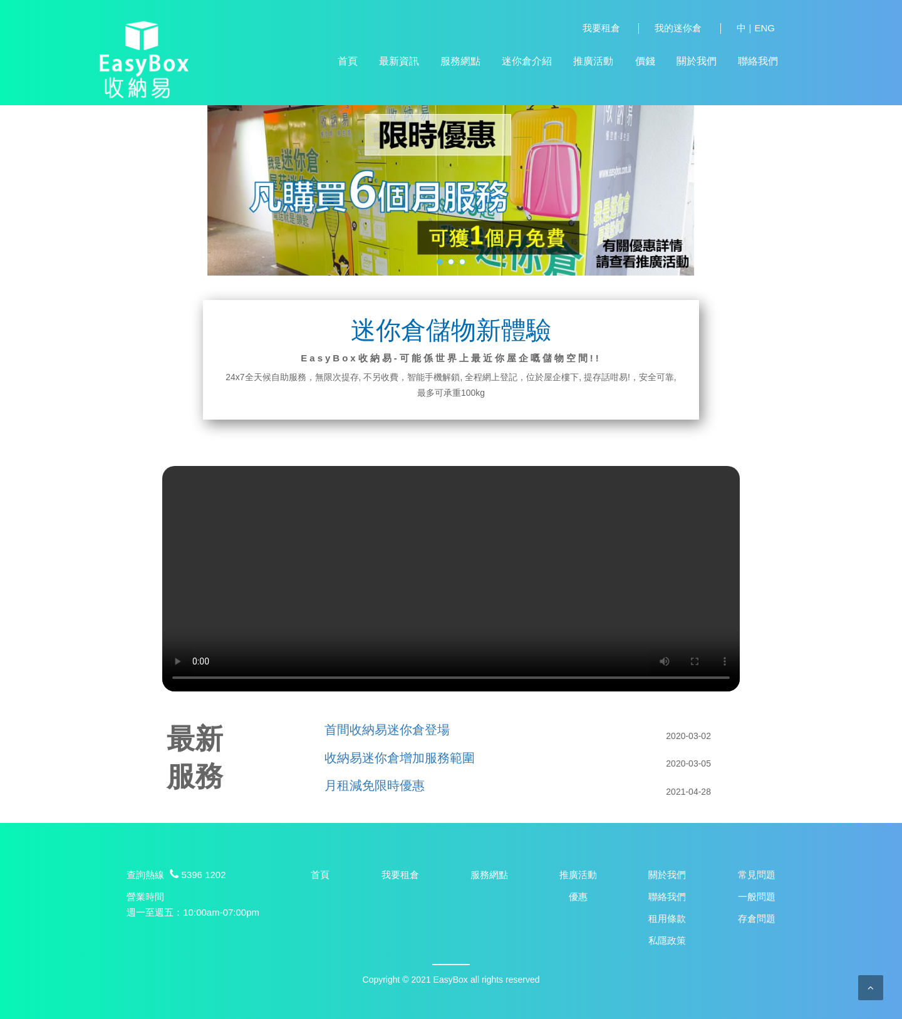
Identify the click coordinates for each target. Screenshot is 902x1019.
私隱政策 (667, 940)
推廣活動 (593, 61)
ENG (764, 28)
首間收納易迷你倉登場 (387, 730)
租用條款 (667, 918)
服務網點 (460, 61)
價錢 (645, 61)
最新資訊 (399, 61)
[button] (440, 262)
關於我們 (696, 61)
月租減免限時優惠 (374, 785)
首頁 (348, 61)
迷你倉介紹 (527, 61)
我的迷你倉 (678, 28)
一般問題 (756, 896)
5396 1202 (196, 874)
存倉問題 (756, 918)
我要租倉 (601, 28)
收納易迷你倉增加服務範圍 (399, 758)
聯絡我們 (758, 61)
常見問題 (756, 874)
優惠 (578, 896)
